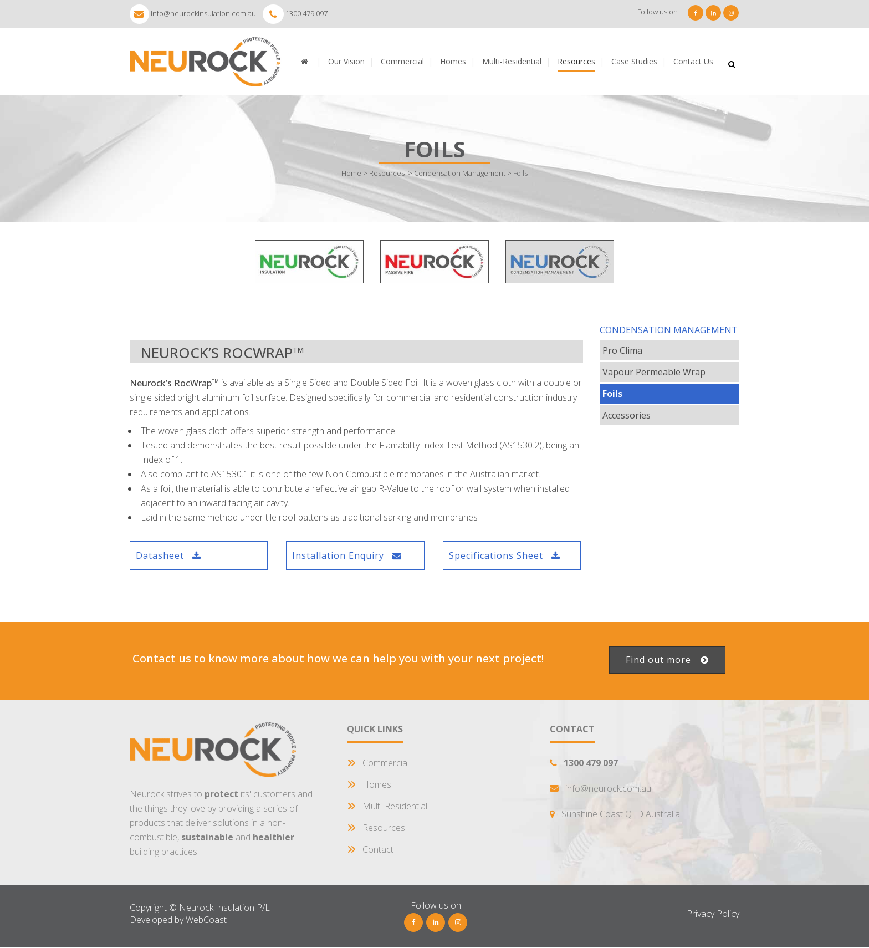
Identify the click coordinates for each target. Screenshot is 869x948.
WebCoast (206, 920)
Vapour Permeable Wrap (654, 372)
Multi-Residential (394, 806)
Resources (387, 173)
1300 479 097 (306, 13)
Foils (612, 394)
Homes (376, 784)
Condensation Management (459, 173)
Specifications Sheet (504, 555)
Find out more (667, 660)
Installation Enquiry (347, 555)
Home (351, 173)
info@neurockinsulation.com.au (203, 13)
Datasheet (168, 555)
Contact (377, 849)
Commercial (385, 763)
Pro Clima (622, 350)
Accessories (626, 415)
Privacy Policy (713, 914)
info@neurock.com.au (608, 788)
